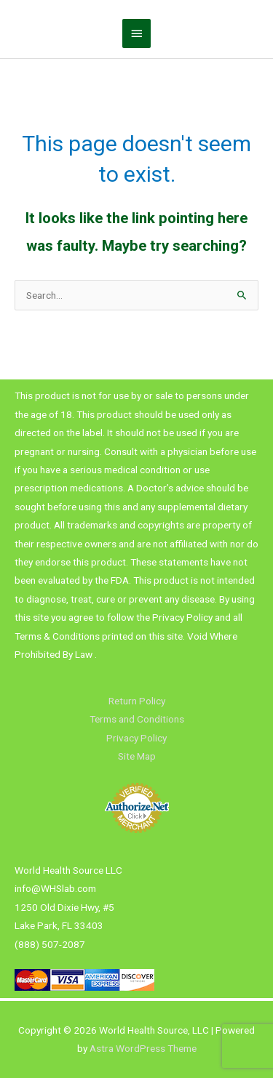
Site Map (137, 756)
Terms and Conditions (137, 719)
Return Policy (136, 701)
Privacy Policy (136, 738)
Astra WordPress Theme (143, 1048)
